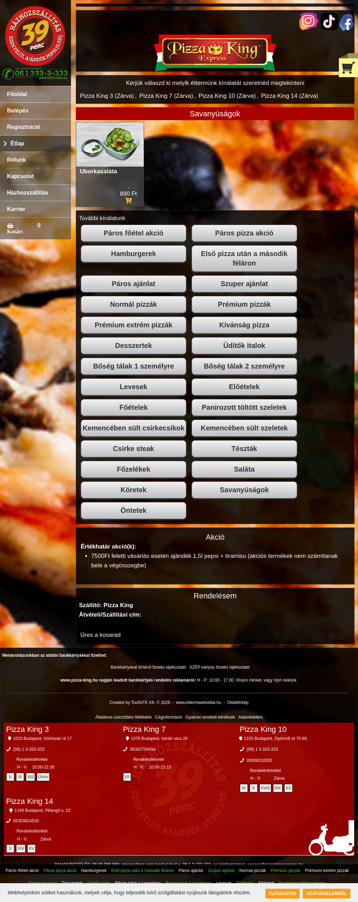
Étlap (17, 143)
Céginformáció (168, 717)
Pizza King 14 (29, 801)
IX (243, 788)
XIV (20, 848)
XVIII (265, 788)
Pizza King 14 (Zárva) (289, 96)
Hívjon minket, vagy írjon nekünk (266, 680)
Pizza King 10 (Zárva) (227, 96)
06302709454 (143, 749)
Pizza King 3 (27, 729)
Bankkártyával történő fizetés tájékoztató (148, 667)
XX (288, 788)
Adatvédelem (250, 717)
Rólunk (16, 160)
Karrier (16, 209)
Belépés (17, 111)
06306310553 (259, 760)
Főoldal (17, 94)
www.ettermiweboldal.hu (198, 702)
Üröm (43, 776)
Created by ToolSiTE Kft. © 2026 (139, 702)
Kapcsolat (20, 176)
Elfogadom (282, 893)
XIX (277, 788)
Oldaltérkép (237, 702)
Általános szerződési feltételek (123, 717)
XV (31, 848)
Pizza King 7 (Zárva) (166, 96)
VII (127, 776)
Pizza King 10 (263, 729)
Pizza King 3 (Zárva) (107, 96)
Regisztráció (23, 127)
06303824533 (26, 821)
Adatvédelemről (326, 893)
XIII (30, 776)
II (10, 776)
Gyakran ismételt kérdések (210, 717)
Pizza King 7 (144, 729)
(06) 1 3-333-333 (28, 749)
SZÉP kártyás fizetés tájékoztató (219, 667)
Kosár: (15, 231)
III (20, 776)
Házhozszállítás (27, 193)
